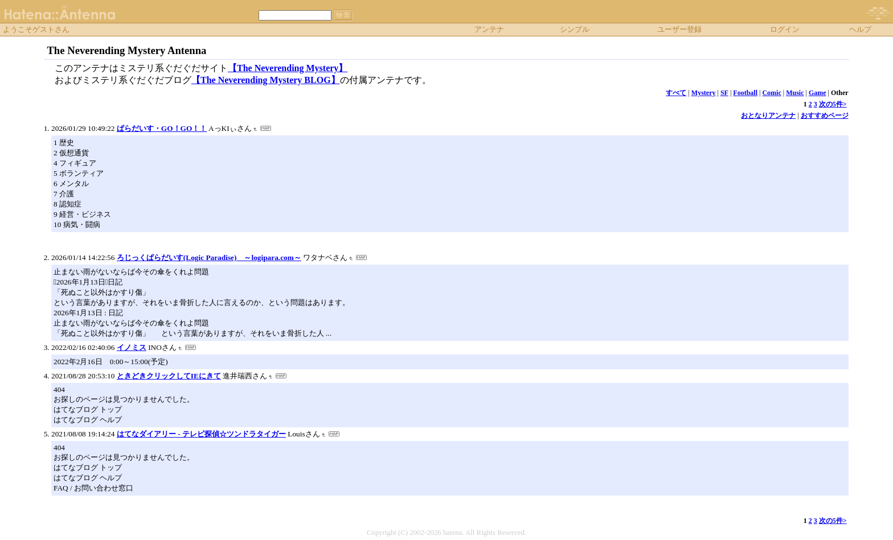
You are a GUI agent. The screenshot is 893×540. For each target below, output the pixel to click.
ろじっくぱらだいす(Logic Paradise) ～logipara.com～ (209, 257)
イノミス (131, 347)
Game (817, 93)
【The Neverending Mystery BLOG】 (265, 80)
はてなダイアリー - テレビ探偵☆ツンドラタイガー (201, 434)
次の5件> (833, 104)
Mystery (703, 93)
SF (724, 93)
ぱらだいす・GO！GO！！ (162, 128)
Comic (771, 93)
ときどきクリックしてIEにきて (169, 376)
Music (795, 93)
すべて (676, 93)
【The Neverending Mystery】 (287, 68)
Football (745, 93)
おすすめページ (825, 115)
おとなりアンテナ (768, 115)
